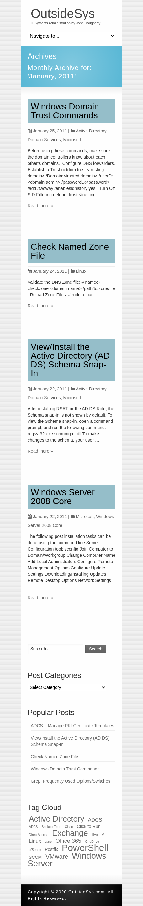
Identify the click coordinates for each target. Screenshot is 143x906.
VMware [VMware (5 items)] (56, 856)
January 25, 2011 (47, 130)
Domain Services (44, 139)
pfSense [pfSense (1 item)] (35, 850)
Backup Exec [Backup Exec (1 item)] (51, 827)
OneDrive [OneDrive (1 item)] (92, 841)
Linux (81, 271)
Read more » (40, 205)
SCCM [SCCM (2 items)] (35, 857)
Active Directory (91, 130)
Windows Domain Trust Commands (65, 111)
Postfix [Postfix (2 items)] (51, 849)
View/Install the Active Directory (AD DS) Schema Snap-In (70, 360)
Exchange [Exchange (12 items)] (70, 833)
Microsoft (72, 139)
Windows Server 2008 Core (63, 496)
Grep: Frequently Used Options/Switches (70, 781)
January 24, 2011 (47, 271)
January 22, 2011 (47, 388)
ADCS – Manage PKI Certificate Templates (72, 725)
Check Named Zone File (70, 251)
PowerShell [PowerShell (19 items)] (85, 847)
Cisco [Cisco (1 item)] (69, 827)
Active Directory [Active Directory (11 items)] (56, 818)
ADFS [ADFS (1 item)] (33, 827)
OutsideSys (63, 13)
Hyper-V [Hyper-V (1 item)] (98, 834)
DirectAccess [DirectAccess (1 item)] (38, 834)
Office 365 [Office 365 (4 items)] (68, 841)
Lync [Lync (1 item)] (48, 841)
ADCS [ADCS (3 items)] (95, 820)
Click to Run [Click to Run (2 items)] (89, 826)
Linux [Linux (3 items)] (35, 841)
